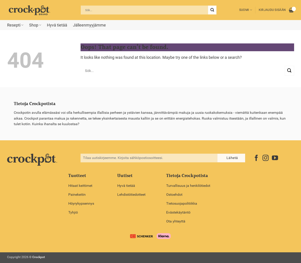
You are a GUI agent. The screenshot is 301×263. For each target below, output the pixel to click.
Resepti (15, 25)
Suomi (245, 10)
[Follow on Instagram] (266, 158)
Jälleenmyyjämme (89, 25)
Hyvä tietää (57, 25)
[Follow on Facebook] (256, 158)
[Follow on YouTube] (275, 158)
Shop (35, 25)
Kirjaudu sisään (272, 10)
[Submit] (212, 10)
